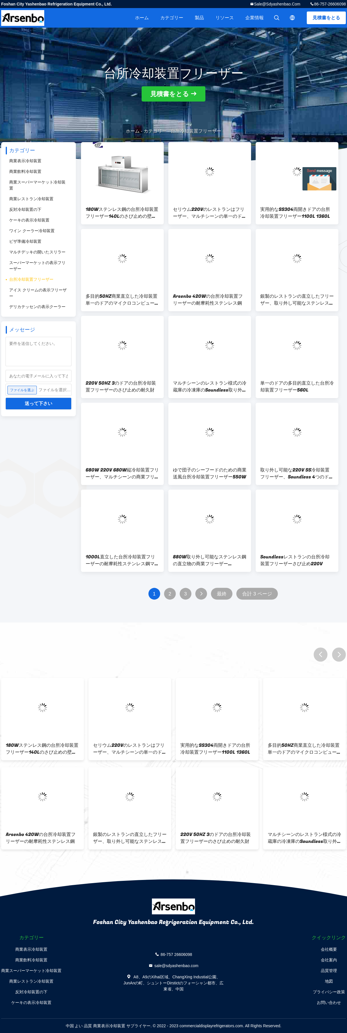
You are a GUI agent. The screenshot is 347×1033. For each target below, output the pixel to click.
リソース (224, 17)
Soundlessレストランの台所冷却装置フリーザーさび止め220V (294, 560)
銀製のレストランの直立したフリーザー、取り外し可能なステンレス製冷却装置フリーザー (297, 300)
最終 (222, 594)
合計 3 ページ (257, 594)
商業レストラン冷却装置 (31, 198)
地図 (329, 981)
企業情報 (254, 17)
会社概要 (329, 949)
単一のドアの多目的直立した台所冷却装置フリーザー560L (297, 387)
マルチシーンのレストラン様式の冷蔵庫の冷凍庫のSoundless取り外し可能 (209, 387)
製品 (199, 17)
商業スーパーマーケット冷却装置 (37, 185)
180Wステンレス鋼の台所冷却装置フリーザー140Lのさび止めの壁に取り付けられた (122, 213)
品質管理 (329, 970)
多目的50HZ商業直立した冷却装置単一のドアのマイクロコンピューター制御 (122, 300)
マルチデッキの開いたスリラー (37, 252)
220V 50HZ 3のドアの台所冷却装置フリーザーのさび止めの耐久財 (121, 387)
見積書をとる (326, 17)
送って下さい (38, 403)
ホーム (142, 17)
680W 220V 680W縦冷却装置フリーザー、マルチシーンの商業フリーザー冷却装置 (122, 473)
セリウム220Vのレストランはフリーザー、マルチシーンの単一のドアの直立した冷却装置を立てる (209, 213)
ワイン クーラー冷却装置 (32, 230)
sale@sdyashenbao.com (277, 4)
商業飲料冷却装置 (25, 171)
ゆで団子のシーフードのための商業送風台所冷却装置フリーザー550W (209, 473)
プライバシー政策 (329, 992)
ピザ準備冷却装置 (25, 241)
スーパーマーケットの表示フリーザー (37, 265)
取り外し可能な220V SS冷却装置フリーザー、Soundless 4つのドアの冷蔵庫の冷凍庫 (296, 473)
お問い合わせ (329, 1002)
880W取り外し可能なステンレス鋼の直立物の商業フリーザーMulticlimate (209, 560)
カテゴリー (171, 17)
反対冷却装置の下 (25, 209)
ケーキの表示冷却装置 (29, 220)
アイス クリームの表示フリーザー (38, 293)
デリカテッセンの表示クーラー (37, 306)
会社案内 (329, 960)
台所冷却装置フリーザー (31, 279)
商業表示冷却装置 (25, 161)
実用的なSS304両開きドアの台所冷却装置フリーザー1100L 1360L (295, 213)
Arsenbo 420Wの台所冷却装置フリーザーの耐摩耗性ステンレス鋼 (208, 300)
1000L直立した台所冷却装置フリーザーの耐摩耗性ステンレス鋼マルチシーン (122, 560)
